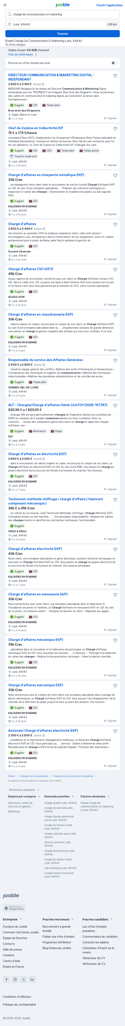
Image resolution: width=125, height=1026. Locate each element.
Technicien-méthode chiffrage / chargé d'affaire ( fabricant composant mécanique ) (55, 501)
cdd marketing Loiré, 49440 (60, 867)
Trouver (62, 33)
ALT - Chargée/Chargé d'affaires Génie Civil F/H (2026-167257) (57, 405)
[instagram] (15, 979)
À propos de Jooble (15, 926)
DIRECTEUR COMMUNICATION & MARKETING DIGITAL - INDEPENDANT (51, 77)
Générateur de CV (93, 958)
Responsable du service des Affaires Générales (45, 360)
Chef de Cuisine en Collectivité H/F (35, 128)
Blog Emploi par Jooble (57, 948)
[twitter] (23, 979)
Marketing (14, 811)
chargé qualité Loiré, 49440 (60, 802)
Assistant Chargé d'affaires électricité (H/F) (43, 730)
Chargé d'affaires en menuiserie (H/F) (38, 594)
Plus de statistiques (23, 54)
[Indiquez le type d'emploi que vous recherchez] (62, 14)
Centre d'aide (11, 961)
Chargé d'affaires (22, 224)
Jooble (26, 1018)
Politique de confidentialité (19, 1004)
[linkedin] (32, 979)
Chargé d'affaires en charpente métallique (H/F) (46, 175)
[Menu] (5, 5)
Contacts (9, 943)
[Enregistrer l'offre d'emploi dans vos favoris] (115, 75)
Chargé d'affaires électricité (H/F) (35, 549)
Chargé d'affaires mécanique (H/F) (35, 640)
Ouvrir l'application (109, 5)
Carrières (8, 955)
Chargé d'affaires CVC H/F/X (30, 269)
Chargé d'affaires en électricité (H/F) (37, 454)
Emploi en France (13, 966)
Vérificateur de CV (93, 964)
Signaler (110, 118)
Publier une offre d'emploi (58, 936)
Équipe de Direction (15, 938)
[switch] (114, 63)
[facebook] (6, 979)
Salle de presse (12, 949)
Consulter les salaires (95, 942)
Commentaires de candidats (100, 936)
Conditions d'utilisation (17, 996)
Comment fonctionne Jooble (21, 932)
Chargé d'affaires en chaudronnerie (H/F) (40, 314)
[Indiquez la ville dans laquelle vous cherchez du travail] (62, 24)
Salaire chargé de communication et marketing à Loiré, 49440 (97, 806)
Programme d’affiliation (57, 942)
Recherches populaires (24, 790)
